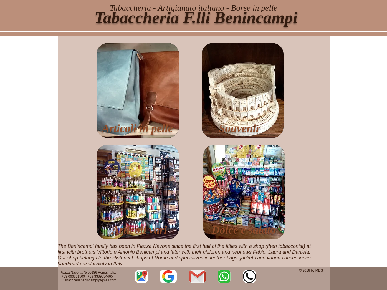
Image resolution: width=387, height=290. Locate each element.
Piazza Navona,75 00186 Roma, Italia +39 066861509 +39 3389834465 (88, 276)
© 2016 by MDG (311, 271)
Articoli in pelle (137, 128)
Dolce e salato (244, 230)
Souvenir (239, 128)
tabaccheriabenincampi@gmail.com (90, 280)
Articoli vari (139, 230)
